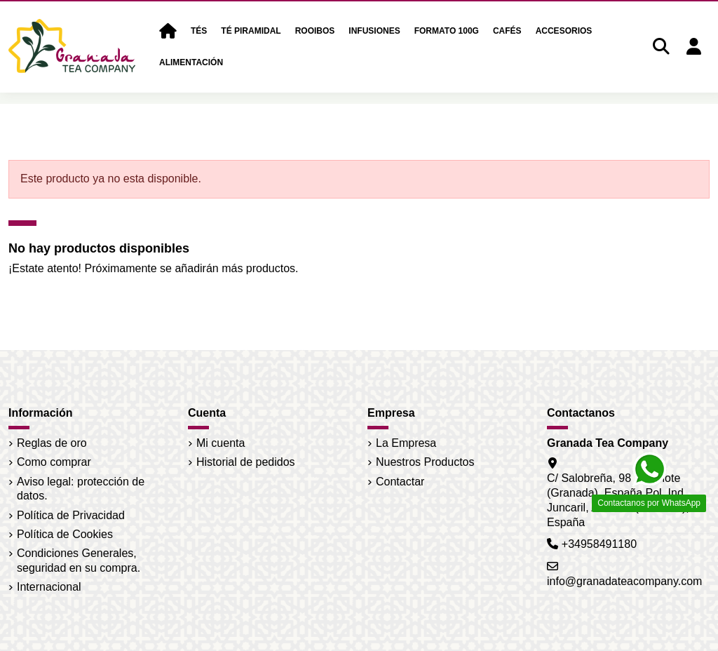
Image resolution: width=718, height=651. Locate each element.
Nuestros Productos (425, 462)
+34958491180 (599, 544)
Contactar (400, 482)
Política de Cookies (65, 534)
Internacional (49, 587)
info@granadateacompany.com (624, 581)
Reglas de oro (52, 443)
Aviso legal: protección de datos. (80, 489)
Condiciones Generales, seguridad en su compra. (78, 560)
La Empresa (406, 443)
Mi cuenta (220, 443)
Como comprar (54, 462)
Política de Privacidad (71, 515)
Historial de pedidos (245, 462)
